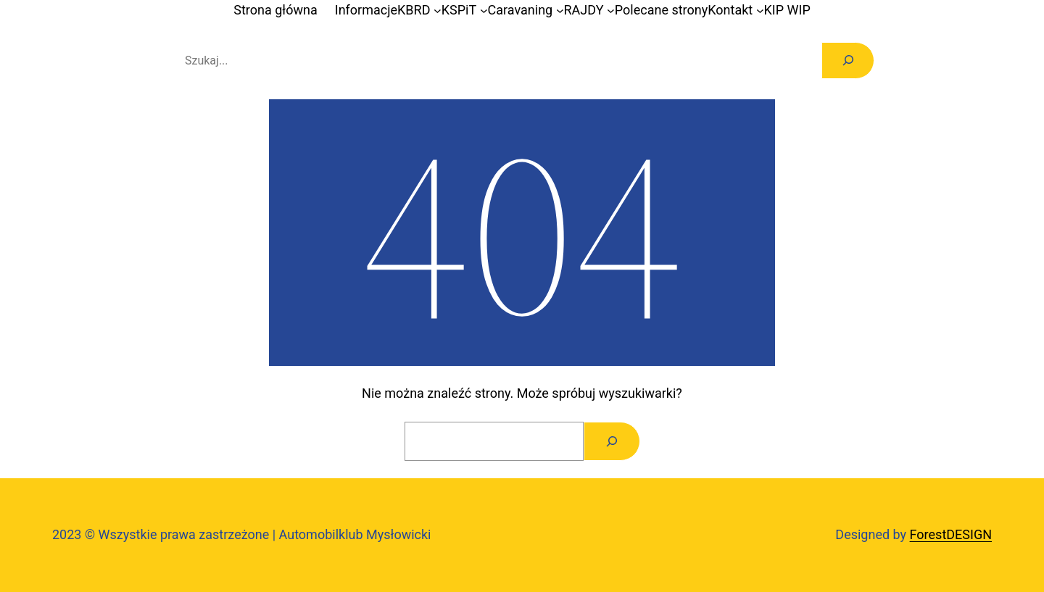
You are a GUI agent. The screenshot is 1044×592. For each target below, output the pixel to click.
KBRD (413, 9)
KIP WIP (787, 9)
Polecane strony (661, 9)
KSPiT (459, 9)
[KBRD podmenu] (438, 10)
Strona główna (275, 9)
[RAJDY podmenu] (611, 10)
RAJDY (584, 9)
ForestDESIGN (951, 534)
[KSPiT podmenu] (484, 10)
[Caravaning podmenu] (560, 10)
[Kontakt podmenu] (760, 10)
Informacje (366, 9)
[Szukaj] (847, 60)
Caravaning (520, 9)
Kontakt (730, 9)
